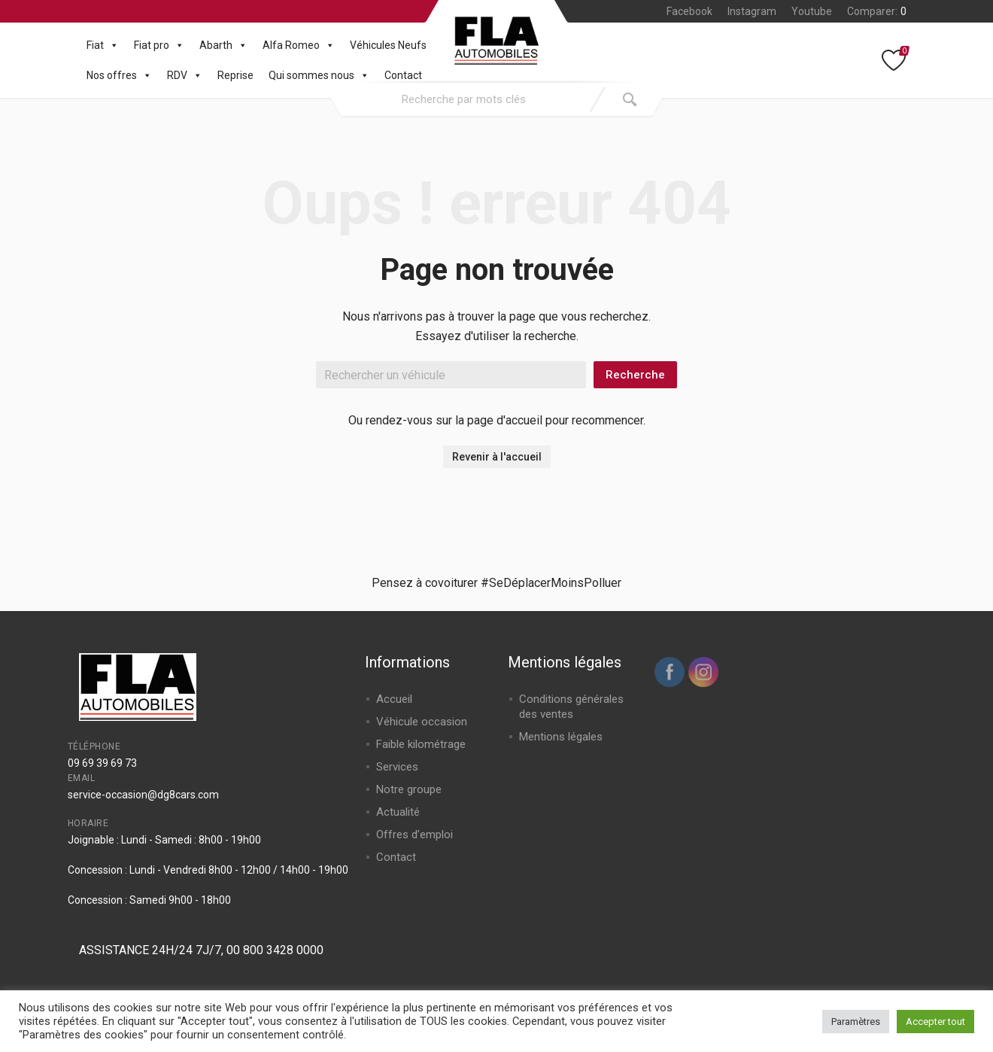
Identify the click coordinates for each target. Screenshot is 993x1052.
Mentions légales (561, 736)
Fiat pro (159, 45)
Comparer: (876, 11)
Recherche (635, 375)
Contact (403, 75)
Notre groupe (409, 789)
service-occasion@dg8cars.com (143, 795)
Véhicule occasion (421, 721)
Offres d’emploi (414, 834)
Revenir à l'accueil (497, 457)
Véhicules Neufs (388, 45)
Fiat (103, 45)
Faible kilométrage (421, 744)
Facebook (689, 11)
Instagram (751, 11)
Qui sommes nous (319, 75)
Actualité (398, 812)
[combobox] (464, 99)
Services (397, 767)
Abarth (223, 45)
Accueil (394, 699)
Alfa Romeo (299, 45)
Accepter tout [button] (935, 1021)
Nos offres (119, 75)
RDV (184, 75)
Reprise (235, 75)
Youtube (811, 11)
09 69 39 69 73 (102, 763)
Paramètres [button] (855, 1021)
